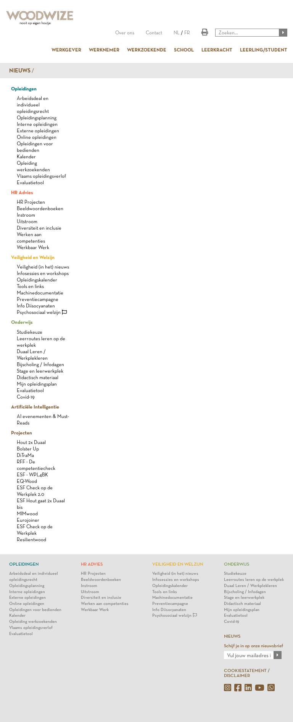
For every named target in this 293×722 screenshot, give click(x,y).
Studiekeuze (29, 332)
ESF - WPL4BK (32, 475)
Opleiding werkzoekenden (33, 621)
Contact (154, 32)
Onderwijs (21, 322)
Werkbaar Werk (33, 247)
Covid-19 (26, 397)
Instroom (26, 215)
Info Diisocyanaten (36, 306)
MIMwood (27, 513)
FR (187, 32)
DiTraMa (25, 455)
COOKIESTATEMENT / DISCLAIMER (247, 673)
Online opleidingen (36, 137)
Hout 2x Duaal (31, 442)
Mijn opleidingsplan (37, 384)
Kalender (26, 156)
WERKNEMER (104, 50)
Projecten (21, 432)
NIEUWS (232, 636)
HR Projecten (31, 202)
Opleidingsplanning (36, 118)
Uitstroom (27, 221)
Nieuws (20, 70)
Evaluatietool (30, 182)
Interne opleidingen (37, 124)
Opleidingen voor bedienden (35, 609)
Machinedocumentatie (40, 293)
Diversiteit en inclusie (39, 228)
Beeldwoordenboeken (40, 208)
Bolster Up (28, 449)
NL (177, 32)
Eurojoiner (28, 520)
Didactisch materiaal (37, 377)
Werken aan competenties (105, 603)
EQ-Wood (27, 481)
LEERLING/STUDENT (263, 50)
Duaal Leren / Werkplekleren (250, 585)
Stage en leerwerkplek (40, 371)
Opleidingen (24, 88)
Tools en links (30, 286)
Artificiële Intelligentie (35, 407)
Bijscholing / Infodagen (40, 364)
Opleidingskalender (37, 280)
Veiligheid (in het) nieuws (43, 267)
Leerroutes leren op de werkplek (254, 579)
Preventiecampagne (37, 299)
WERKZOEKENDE (146, 50)
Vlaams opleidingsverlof (41, 176)
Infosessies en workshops (43, 273)
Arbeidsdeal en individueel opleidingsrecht (33, 104)
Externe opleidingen (38, 130)
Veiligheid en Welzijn (33, 257)
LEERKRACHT (216, 50)
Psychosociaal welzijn (42, 312)
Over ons (124, 32)
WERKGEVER (66, 50)
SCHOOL (184, 50)
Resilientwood (31, 539)
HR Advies (22, 192)
